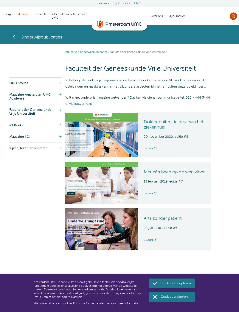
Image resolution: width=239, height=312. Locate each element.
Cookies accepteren (176, 283)
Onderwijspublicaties (93, 52)
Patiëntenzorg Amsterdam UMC (120, 3)
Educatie (71, 52)
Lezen (148, 148)
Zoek (233, 16)
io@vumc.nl (83, 103)
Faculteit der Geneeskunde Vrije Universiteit (138, 52)
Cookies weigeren (174, 296)
